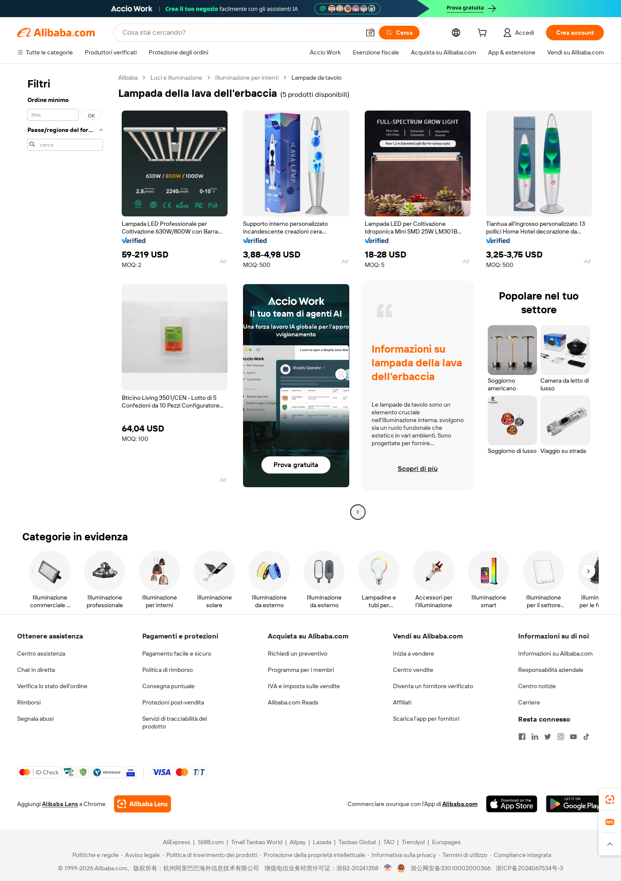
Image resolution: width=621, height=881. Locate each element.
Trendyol (413, 842)
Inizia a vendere (413, 653)
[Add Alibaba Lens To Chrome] (142, 803)
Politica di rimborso (167, 669)
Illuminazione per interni (247, 77)
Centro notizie (537, 686)
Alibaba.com (459, 803)
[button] (370, 32)
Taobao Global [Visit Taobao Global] (357, 842)
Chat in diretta (36, 669)
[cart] (483, 33)
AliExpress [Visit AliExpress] (176, 842)
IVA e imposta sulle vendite (304, 686)
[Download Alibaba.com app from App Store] (511, 803)
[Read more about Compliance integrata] (520, 855)
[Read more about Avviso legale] (140, 855)
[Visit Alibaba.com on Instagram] (560, 736)
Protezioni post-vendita (173, 702)
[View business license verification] (388, 868)
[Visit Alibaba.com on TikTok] (586, 736)
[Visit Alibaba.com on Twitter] (548, 736)
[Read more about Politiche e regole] (94, 855)
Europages (446, 842)
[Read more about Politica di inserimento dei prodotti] (209, 855)
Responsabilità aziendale (550, 669)
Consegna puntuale (168, 686)
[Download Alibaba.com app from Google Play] (575, 803)
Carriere (529, 702)
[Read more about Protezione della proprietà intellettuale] (312, 855)
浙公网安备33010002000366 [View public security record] (451, 868)
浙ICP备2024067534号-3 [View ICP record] (529, 868)
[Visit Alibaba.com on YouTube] (573, 736)
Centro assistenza (41, 653)
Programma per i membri (301, 669)
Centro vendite (413, 669)
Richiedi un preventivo (297, 653)
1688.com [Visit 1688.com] (211, 842)
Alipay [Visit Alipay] (298, 842)
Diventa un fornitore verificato (433, 686)
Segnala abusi (35, 718)
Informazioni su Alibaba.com (555, 653)
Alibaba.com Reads (293, 702)
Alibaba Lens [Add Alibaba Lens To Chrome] (60, 803)
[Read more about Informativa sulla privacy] (402, 855)
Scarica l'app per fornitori (426, 718)
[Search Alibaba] (240, 32)
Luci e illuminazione (176, 77)
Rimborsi (29, 702)
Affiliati (402, 702)
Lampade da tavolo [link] (316, 77)
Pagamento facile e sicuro (176, 653)
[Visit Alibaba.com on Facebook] (522, 736)
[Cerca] (399, 32)
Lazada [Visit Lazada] (322, 842)
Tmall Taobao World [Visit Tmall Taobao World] (256, 842)
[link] (610, 799)
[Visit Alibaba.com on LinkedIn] (535, 736)
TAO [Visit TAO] (388, 842)
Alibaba (128, 77)
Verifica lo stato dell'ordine (52, 686)
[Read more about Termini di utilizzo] (462, 855)
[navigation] (65, 296)
